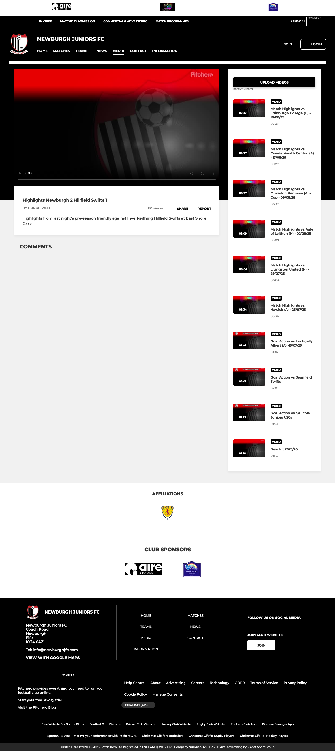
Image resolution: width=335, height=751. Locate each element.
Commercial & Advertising (125, 21)
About (155, 683)
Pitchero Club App (243, 724)
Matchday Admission (77, 21)
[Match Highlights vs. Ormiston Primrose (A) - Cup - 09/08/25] (249, 194)
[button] (42, 51)
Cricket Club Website (140, 724)
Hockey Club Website (176, 724)
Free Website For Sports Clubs (62, 724)
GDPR (240, 683)
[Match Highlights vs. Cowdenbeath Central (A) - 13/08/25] (249, 154)
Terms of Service (264, 683)
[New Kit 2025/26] (249, 454)
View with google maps (53, 658)
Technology (219, 683)
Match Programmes (172, 21)
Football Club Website (104, 724)
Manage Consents (167, 694)
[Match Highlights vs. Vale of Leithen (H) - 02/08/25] (249, 234)
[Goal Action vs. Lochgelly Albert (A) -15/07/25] (249, 346)
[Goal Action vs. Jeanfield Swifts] (249, 382)
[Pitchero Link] (317, 23)
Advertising (176, 683)
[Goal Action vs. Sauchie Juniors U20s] (249, 418)
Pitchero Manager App (278, 724)
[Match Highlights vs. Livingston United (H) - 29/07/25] (249, 270)
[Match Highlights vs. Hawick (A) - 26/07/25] (249, 310)
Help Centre (134, 683)
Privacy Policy (295, 683)
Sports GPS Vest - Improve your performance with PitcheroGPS (91, 736)
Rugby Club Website (210, 724)
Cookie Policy (135, 694)
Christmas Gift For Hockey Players (264, 736)
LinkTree (44, 21)
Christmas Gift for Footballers (162, 736)
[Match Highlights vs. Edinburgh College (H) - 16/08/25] (249, 114)
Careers (197, 683)
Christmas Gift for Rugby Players (211, 736)
